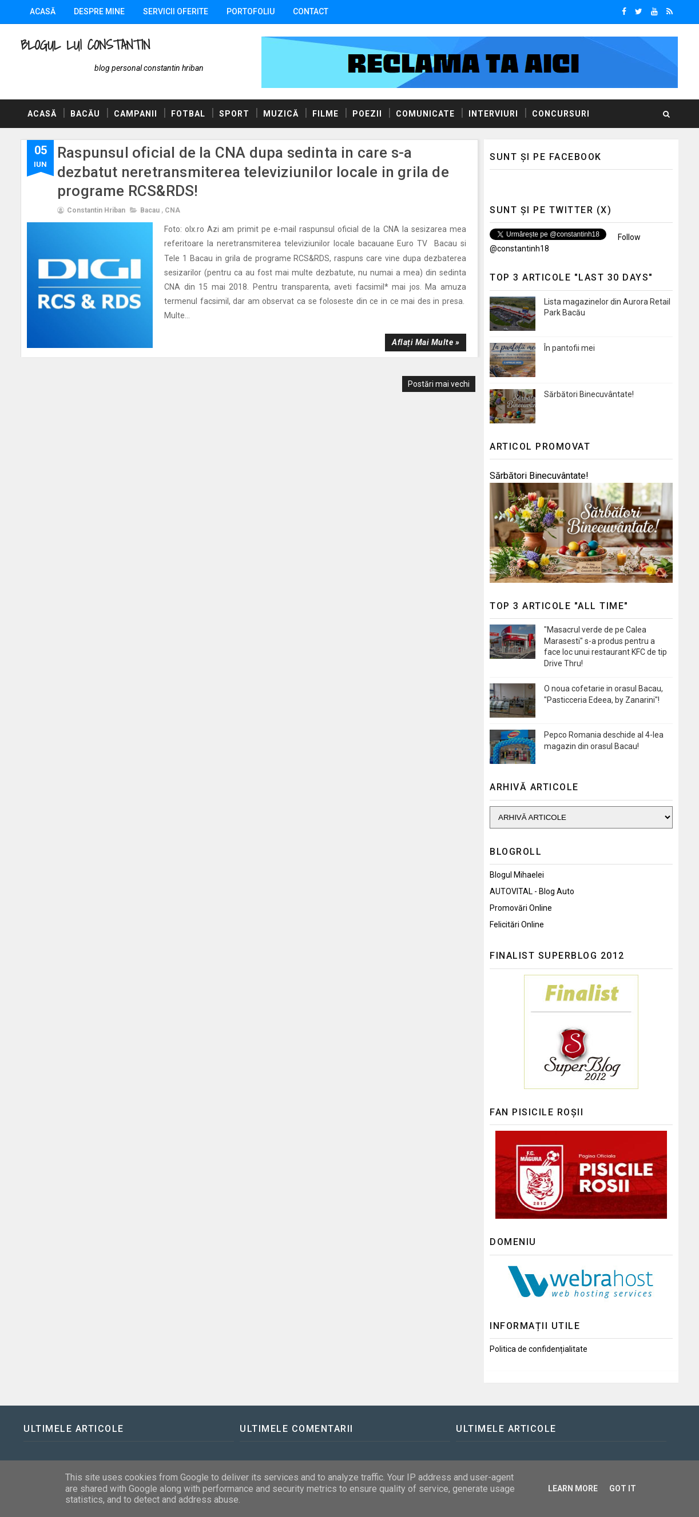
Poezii (367, 113)
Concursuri (561, 113)
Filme (325, 113)
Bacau (150, 210)
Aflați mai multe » (425, 342)
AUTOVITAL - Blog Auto (532, 891)
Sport (234, 113)
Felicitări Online (517, 924)
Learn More (573, 1488)
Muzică (281, 113)
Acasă (42, 11)
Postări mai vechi (439, 384)
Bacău (85, 113)
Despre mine (99, 11)
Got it (622, 1488)
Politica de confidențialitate (538, 1349)
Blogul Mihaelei (517, 874)
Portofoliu (251, 11)
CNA (172, 210)
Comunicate (425, 113)
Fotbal (188, 113)
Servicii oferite (175, 11)
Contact (310, 11)
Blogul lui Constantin (85, 44)
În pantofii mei (569, 348)
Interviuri (493, 113)
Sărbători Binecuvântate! (589, 394)
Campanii (135, 113)
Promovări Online (521, 907)
